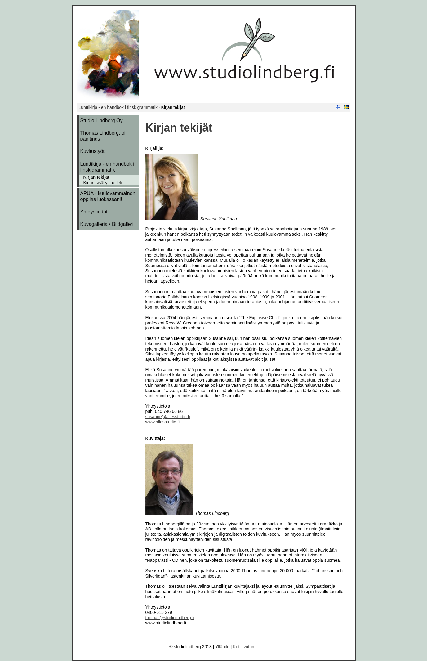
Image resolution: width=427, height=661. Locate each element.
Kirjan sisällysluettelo (103, 182)
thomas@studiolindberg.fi (169, 617)
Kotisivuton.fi (245, 646)
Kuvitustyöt (92, 151)
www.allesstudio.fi (162, 421)
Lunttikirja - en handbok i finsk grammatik (118, 107)
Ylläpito (222, 646)
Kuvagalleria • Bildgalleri (107, 224)
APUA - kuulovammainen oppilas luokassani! (108, 196)
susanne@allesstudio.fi (167, 416)
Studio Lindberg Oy (101, 120)
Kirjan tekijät (96, 177)
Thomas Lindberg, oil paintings (103, 135)
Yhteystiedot (94, 211)
